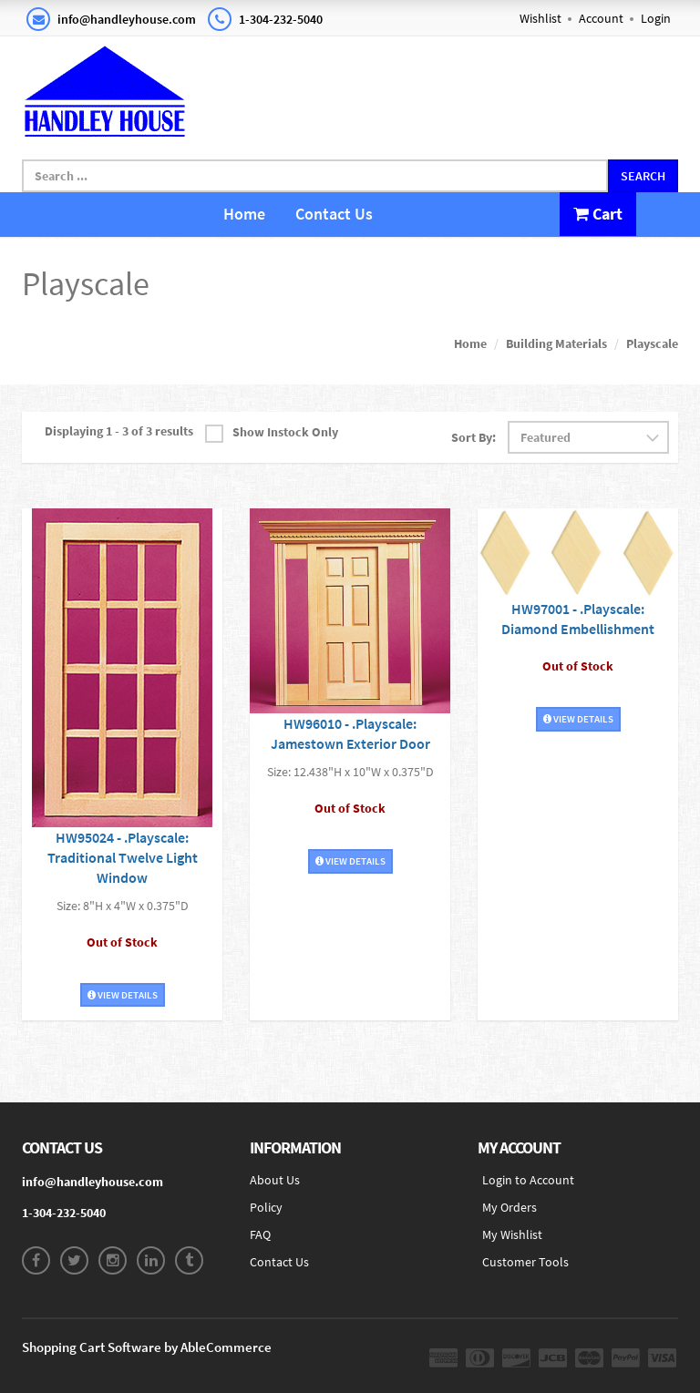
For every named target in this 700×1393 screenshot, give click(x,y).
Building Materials (556, 343)
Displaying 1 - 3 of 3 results (119, 431)
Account (601, 18)
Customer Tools (525, 1262)
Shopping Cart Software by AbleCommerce (147, 1347)
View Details (123, 994)
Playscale (652, 343)
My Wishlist (512, 1234)
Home (244, 213)
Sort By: (473, 437)
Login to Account (528, 1180)
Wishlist (540, 18)
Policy (266, 1207)
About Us (275, 1180)
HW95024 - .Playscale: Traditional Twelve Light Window (122, 857)
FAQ (260, 1234)
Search (643, 176)
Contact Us (334, 213)
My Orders (509, 1207)
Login (656, 18)
